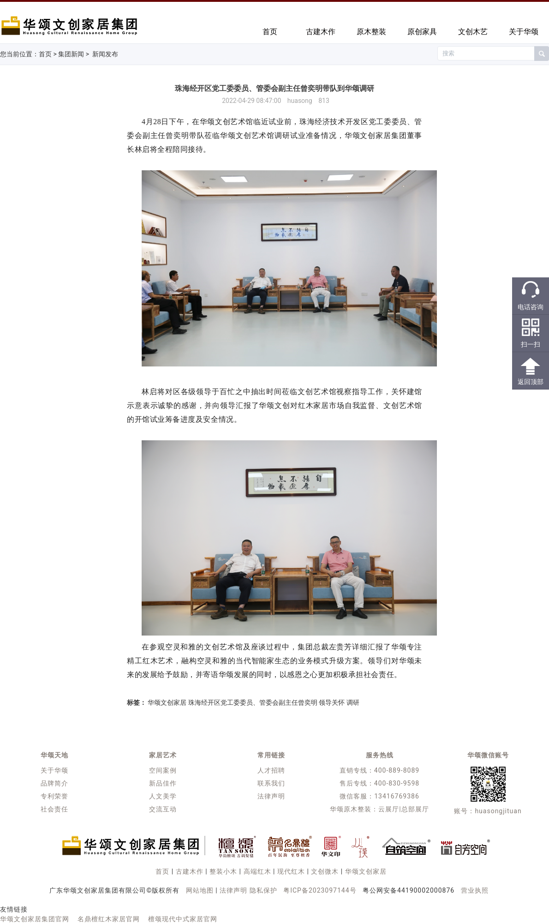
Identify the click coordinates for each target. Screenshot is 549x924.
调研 (352, 702)
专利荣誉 (54, 796)
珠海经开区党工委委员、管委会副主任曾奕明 (252, 702)
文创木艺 (473, 31)
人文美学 (163, 796)
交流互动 (163, 809)
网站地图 (200, 890)
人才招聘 (271, 770)
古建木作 (320, 31)
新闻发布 (105, 54)
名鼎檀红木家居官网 (109, 919)
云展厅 (388, 809)
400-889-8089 (396, 770)
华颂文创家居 (167, 702)
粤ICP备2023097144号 (319, 890)
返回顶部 (530, 381)
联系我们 (271, 783)
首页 (270, 31)
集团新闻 (71, 54)
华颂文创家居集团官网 (34, 919)
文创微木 (325, 871)
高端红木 (257, 871)
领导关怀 (332, 702)
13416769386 (396, 796)
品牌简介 (54, 783)
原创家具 (422, 31)
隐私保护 (263, 890)
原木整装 (371, 31)
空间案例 (163, 770)
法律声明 (271, 796)
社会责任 (54, 809)
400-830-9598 (396, 783)
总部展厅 (415, 809)
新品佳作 (163, 783)
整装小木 (223, 871)
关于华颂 (523, 31)
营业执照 (475, 890)
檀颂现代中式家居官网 (182, 919)
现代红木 (291, 871)
